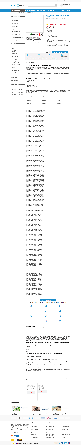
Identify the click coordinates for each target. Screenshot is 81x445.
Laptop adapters (14, 80)
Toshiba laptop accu (34, 437)
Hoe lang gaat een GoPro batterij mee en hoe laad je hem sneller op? (60, 414)
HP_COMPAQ (51, 31)
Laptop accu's (14, 46)
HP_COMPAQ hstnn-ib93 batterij (32, 12)
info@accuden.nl (67, 10)
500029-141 (44, 105)
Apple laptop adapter (50, 426)
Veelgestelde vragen (65, 429)
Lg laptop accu (33, 434)
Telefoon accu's (14, 77)
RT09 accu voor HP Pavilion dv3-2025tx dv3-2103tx (42, 388)
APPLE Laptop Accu (15, 51)
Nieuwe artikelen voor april (65, 0)
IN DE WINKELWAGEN (60, 52)
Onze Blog (52, 10)
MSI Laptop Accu (15, 61)
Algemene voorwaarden (66, 434)
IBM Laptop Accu (15, 72)
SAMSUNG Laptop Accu (16, 62)
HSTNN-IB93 (38, 87)
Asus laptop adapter (49, 429)
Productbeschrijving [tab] (30, 62)
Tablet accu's (13, 76)
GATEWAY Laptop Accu (16, 58)
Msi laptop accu (34, 431)
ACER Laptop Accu (15, 50)
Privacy (63, 432)
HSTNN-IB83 (44, 103)
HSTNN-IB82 (29, 103)
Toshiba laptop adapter (50, 437)
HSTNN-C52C (59, 103)
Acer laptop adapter (49, 424)
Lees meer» (14, 73)
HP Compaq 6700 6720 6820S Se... (18, 89)
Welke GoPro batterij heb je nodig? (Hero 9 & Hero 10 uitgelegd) (40, 414)
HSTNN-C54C (29, 105)
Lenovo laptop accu (34, 426)
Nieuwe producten (32, 10)
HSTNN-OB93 (42, 87)
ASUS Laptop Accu (15, 48)
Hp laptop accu (33, 424)
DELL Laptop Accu (15, 56)
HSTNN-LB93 (47, 87)
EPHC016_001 (54, 36)
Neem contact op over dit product (32, 42)
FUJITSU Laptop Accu (16, 69)
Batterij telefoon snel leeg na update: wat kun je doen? (20, 414)
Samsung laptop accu (35, 429)
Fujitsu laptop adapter (50, 431)
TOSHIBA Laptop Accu (16, 64)
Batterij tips (64, 431)
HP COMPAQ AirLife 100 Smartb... (17, 91)
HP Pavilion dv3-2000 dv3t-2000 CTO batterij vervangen (48, 328)
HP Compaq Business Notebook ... (17, 88)
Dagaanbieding (46, 10)
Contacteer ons (64, 435)
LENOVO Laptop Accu (15, 59)
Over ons (50, 0)
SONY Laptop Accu (15, 67)
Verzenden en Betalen (56, 0)
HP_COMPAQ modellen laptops (40, 67)
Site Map (63, 437)
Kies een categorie (16, 10)
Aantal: (47, 52)
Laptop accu (16, 12)
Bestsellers (39, 10)
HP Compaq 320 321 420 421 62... (17, 92)
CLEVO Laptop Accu (15, 70)
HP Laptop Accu (14, 53)
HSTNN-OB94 (59, 100)
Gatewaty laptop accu (35, 432)
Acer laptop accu (34, 435)
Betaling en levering (65, 426)
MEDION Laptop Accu (15, 65)
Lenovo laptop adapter (50, 434)
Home (26, 10)
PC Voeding (13, 81)
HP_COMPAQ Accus (22, 12)
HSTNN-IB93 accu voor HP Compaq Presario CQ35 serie (30, 389)
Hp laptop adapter (49, 432)
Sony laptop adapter (49, 435)
